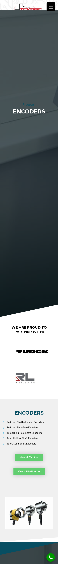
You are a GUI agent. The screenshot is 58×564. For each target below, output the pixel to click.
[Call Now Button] (50, 557)
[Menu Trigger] (51, 6)
